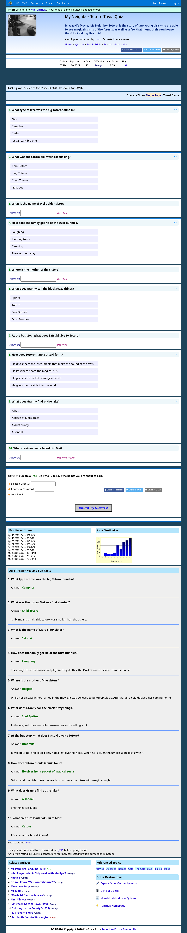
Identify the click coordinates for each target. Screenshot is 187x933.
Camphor (18, 126)
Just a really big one (24, 140)
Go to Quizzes (110, 890)
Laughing (18, 231)
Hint (176, 109)
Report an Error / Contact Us (119, 929)
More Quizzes (118, 898)
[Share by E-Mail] (171, 50)
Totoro (16, 305)
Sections (36, 3)
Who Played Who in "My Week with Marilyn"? (38, 873)
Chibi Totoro (19, 166)
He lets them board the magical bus (35, 370)
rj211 (61, 849)
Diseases (111, 868)
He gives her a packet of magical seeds (36, 378)
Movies (100, 868)
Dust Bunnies (20, 319)
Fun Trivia (17, 3)
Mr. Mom (16, 890)
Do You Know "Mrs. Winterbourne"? (33, 881)
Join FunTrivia (38, 9)
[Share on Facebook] (134, 50)
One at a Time (135, 95)
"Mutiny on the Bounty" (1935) (31, 908)
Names (122, 868)
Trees (167, 868)
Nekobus (17, 187)
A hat (15, 410)
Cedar (15, 133)
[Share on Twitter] (153, 50)
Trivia (49, 3)
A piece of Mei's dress (25, 417)
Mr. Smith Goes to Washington (30, 916)
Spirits (16, 297)
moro (98, 39)
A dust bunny (20, 424)
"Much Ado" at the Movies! (27, 895)
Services (62, 3)
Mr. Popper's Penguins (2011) (28, 868)
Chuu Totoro (20, 180)
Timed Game (171, 95)
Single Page (153, 95)
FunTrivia (113, 905)
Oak (14, 119)
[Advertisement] (93, 76)
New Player (159, 3)
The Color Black (144, 868)
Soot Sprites (19, 312)
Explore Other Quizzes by (119, 883)
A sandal (17, 432)
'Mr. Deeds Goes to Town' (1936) (30, 903)
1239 (124, 65)
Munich (15, 877)
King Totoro (19, 173)
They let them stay (23, 253)
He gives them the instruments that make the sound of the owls (53, 363)
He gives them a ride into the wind (34, 385)
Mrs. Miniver (18, 899)
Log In (175, 3)
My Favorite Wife (22, 912)
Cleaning (17, 246)
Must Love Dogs (20, 886)
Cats (130, 868)
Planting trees (21, 239)
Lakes (158, 868)
